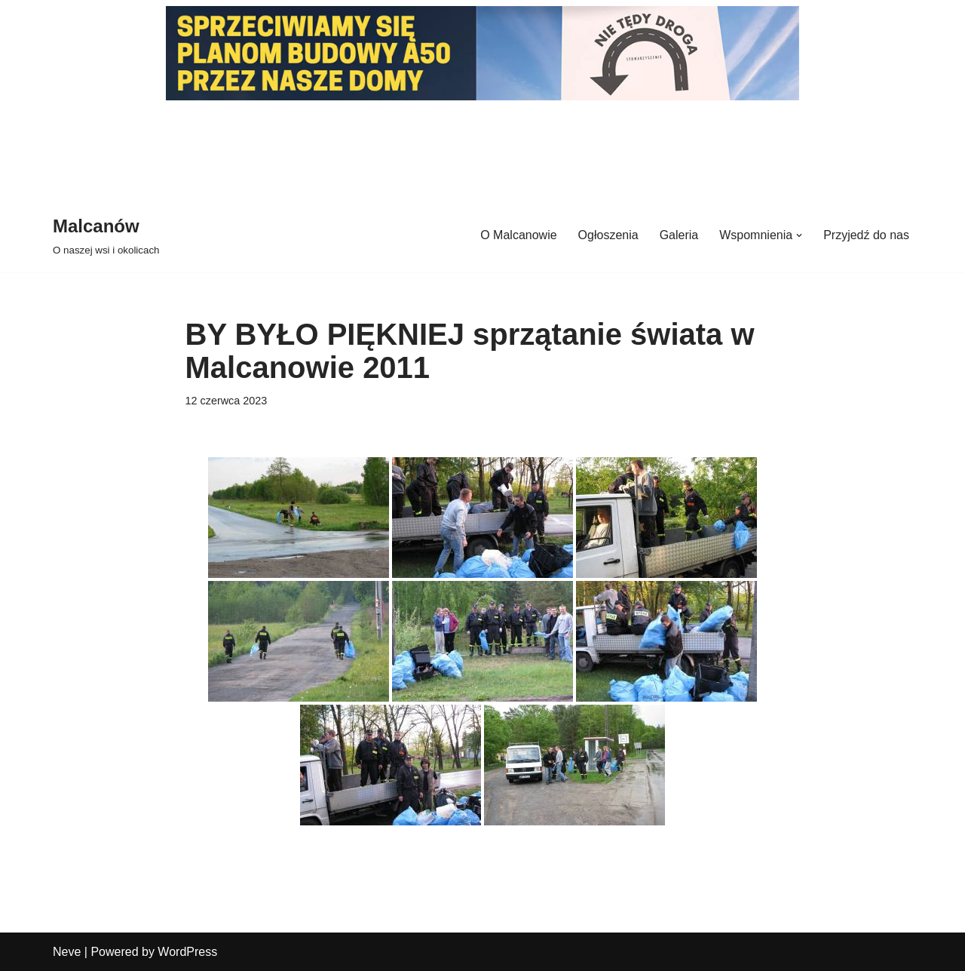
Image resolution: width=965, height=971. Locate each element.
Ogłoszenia (608, 235)
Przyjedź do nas (866, 235)
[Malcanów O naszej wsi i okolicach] (106, 235)
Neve (67, 951)
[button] (799, 235)
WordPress (187, 951)
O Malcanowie (518, 235)
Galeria (679, 235)
